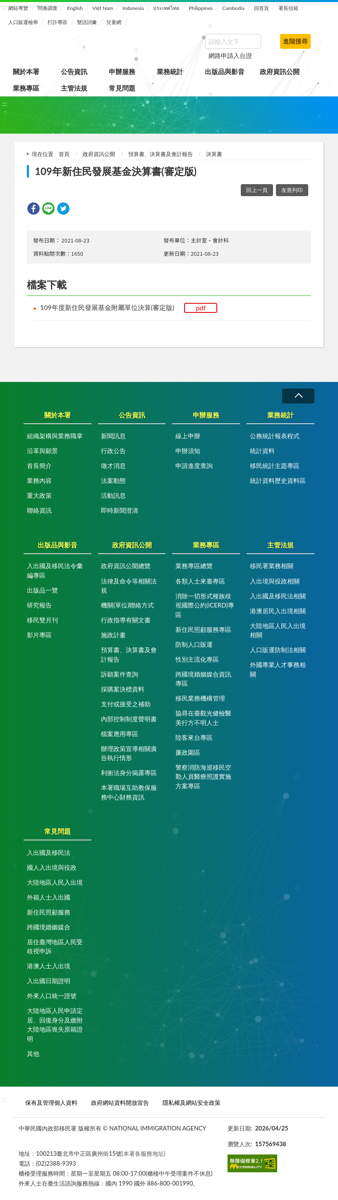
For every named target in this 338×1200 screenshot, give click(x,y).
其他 (33, 1053)
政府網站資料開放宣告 (120, 1102)
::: (4, 7)
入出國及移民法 (48, 852)
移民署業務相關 (271, 565)
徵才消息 (113, 465)
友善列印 (292, 190)
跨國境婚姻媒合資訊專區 (203, 678)
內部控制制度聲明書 (129, 718)
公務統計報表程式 (275, 435)
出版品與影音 (225, 71)
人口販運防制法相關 (278, 649)
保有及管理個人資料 (51, 1102)
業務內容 (39, 480)
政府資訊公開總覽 (126, 565)
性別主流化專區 (197, 659)
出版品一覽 (42, 590)
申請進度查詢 (194, 465)
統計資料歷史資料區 (278, 480)
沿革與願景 (42, 450)
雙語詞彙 (87, 22)
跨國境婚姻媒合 (48, 927)
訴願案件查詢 (119, 674)
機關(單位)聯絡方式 (127, 605)
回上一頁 (257, 190)
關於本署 (26, 71)
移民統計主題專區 (275, 465)
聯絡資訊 (39, 510)
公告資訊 (74, 71)
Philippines (201, 8)
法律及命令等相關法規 (129, 585)
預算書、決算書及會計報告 (160, 154)
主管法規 (74, 88)
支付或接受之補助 (126, 704)
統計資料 (262, 450)
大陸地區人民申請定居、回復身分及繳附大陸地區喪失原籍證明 (55, 1024)
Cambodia (233, 8)
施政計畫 (113, 634)
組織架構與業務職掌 (55, 435)
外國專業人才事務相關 (278, 669)
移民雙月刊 (42, 620)
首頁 (64, 154)
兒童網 (113, 22)
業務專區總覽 (194, 565)
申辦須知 (187, 450)
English (75, 8)
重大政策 (39, 495)
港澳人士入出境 (48, 966)
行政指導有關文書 (126, 620)
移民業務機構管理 (200, 698)
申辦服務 (122, 71)
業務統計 (170, 71)
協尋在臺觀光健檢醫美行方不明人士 (203, 717)
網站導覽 (18, 8)
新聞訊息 (113, 435)
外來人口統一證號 (52, 995)
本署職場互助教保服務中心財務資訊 (129, 792)
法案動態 (113, 480)
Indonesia (133, 8)
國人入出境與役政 (52, 867)
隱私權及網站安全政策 (192, 1102)
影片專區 (39, 634)
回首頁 (261, 8)
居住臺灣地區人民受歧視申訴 (55, 946)
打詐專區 (57, 22)
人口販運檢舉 (23, 22)
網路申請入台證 (230, 55)
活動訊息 (113, 495)
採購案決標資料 (122, 689)
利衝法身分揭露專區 (129, 772)
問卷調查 (48, 8)
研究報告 (39, 605)
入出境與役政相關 (275, 581)
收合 (298, 396)
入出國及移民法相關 (278, 596)
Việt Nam (102, 8)
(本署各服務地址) (143, 1153)
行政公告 (113, 450)
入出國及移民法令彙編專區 (55, 570)
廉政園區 (187, 752)
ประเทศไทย (166, 8)
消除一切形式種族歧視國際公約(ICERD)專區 (204, 605)
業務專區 (26, 88)
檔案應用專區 (119, 733)
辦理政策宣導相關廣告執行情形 (129, 753)
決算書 (214, 154)
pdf (201, 308)
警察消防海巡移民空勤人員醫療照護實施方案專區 (203, 776)
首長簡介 (39, 465)
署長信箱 (288, 8)
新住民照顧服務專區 (203, 629)
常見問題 (122, 88)
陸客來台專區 (194, 737)
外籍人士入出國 (48, 897)
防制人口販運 (194, 644)
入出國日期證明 (48, 980)
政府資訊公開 (280, 71)
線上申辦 (187, 435)
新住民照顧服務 (48, 912)
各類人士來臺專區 (200, 581)
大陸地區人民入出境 (55, 882)
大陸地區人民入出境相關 (278, 630)
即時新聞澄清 (119, 510)
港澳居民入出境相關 (278, 610)
